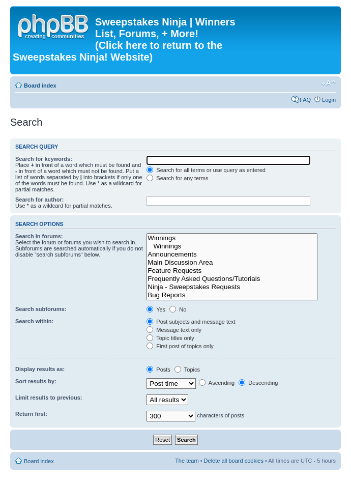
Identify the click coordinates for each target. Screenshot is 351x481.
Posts (158, 369)
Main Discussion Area (232, 263)
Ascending (217, 383)
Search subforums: (40, 309)
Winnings (232, 238)
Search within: (34, 321)
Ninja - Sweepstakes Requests (232, 287)
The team (186, 461)
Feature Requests (232, 271)
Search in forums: (39, 236)
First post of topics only (180, 346)
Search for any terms (177, 178)
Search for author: (39, 199)
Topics (187, 369)
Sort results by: (35, 381)
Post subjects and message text (191, 322)
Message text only (174, 330)
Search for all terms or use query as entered (206, 170)
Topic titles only (170, 338)
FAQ (305, 100)
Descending (258, 383)
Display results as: (40, 369)
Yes (156, 309)
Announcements (232, 254)
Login (329, 100)
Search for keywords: (43, 159)
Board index (40, 85)
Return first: (31, 414)
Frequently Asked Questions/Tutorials (232, 279)
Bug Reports (232, 295)
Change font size (328, 83)
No (177, 309)
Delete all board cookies (234, 461)
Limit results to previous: (48, 397)
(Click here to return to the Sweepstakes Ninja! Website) (117, 51)
